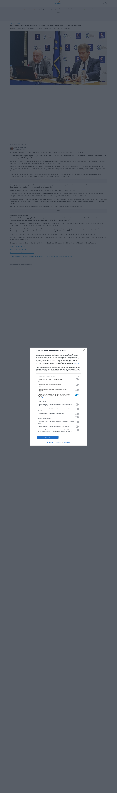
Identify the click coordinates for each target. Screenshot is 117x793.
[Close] (84, 350)
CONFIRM (48, 437)
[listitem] (58, 376)
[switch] (77, 379)
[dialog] (58, 396)
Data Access (58, 442)
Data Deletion (50, 442)
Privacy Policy (67, 442)
